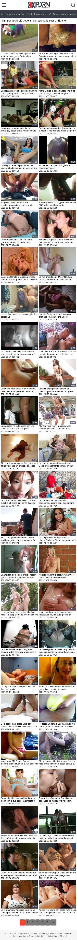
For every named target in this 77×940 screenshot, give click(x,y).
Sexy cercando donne (62, 14)
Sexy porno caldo (12, 14)
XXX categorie (36, 14)
